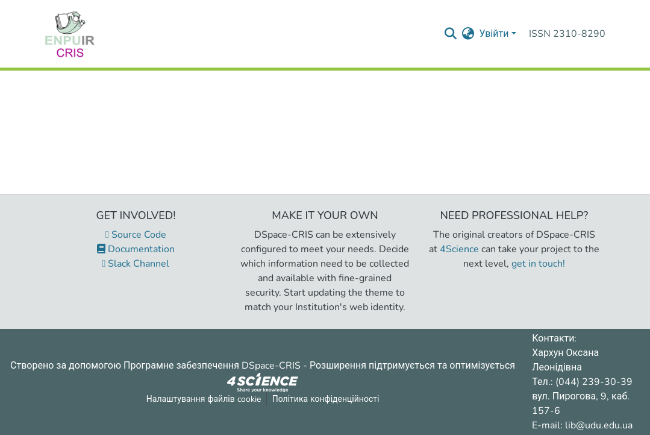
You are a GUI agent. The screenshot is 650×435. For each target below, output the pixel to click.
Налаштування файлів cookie (203, 399)
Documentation (136, 249)
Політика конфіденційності (326, 399)
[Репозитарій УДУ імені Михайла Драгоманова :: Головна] (70, 34)
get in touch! (538, 263)
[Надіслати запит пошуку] (450, 34)
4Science (459, 249)
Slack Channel (136, 263)
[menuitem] (467, 34)
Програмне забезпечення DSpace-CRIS (212, 365)
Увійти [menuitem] (493, 33)
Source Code (135, 234)
